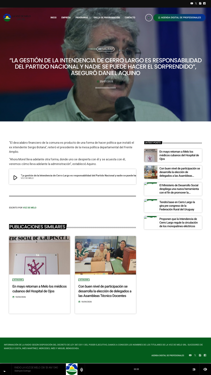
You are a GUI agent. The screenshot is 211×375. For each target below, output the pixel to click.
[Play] (148, 17)
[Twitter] (196, 4)
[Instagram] (200, 4)
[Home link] (18, 18)
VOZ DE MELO (29, 208)
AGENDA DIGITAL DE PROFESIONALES (179, 17)
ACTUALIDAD (105, 49)
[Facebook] (204, 4)
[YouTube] (192, 4)
